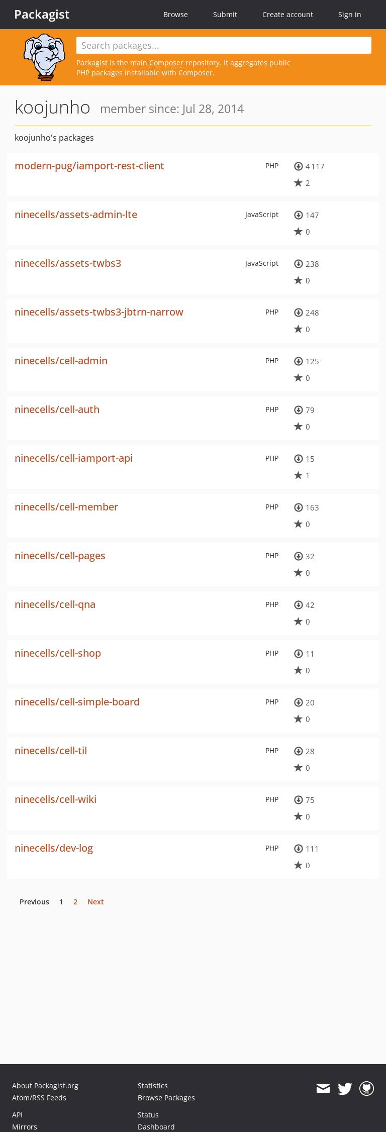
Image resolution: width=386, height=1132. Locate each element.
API (17, 1114)
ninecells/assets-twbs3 (68, 263)
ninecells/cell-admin (61, 360)
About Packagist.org (45, 1085)
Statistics (153, 1085)
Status (148, 1114)
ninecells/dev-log (54, 848)
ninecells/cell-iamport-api (74, 458)
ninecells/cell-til (51, 750)
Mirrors (24, 1126)
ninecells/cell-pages (60, 555)
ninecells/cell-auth (57, 409)
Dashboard (156, 1126)
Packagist (42, 14)
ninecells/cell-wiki (55, 799)
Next (95, 901)
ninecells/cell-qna (55, 604)
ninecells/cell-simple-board (77, 701)
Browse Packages (166, 1097)
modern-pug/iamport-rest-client (89, 165)
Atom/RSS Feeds (39, 1097)
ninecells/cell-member (66, 506)
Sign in (349, 14)
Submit (225, 14)
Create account (287, 14)
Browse (175, 14)
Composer (166, 62)
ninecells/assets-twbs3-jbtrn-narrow (99, 312)
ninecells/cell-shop (58, 653)
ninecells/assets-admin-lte (76, 214)
